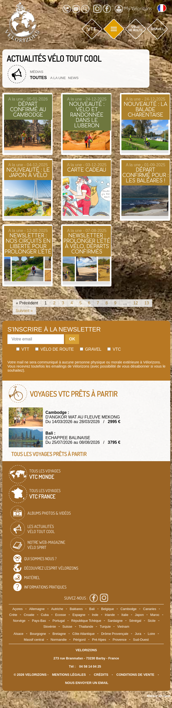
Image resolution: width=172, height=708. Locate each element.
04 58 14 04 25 (90, 666)
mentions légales (69, 675)
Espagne (78, 615)
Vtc (114, 349)
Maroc (154, 615)
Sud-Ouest (141, 639)
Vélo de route (54, 349)
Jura (138, 634)
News (73, 78)
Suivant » (24, 310)
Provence (120, 639)
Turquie (105, 626)
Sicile (152, 621)
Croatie (29, 615)
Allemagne (36, 609)
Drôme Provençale (114, 634)
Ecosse (60, 615)
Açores (17, 609)
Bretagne (59, 634)
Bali (91, 609)
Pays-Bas (39, 621)
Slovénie (49, 626)
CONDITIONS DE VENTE (135, 675)
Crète (13, 615)
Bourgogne (38, 634)
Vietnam (123, 626)
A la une (58, 78)
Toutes (38, 77)
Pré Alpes (99, 639)
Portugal (59, 621)
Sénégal (135, 621)
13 (146, 303)
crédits (101, 675)
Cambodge (128, 609)
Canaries (149, 609)
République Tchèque (86, 621)
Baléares (76, 609)
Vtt (22, 349)
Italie (124, 615)
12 (135, 303)
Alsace (18, 634)
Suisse (67, 626)
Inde (95, 615)
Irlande (110, 615)
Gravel (90, 349)
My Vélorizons (133, 9)
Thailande (86, 626)
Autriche (57, 609)
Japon (139, 615)
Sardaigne (115, 621)
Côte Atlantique (83, 634)
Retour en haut (158, 696)
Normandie (59, 639)
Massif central (34, 639)
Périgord (79, 639)
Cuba (45, 615)
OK (72, 339)
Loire (151, 634)
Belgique (107, 609)
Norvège (19, 621)
